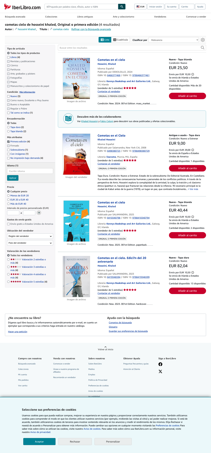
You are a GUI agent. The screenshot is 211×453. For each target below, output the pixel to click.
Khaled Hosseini (89, 121)
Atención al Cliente (131, 369)
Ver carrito (22, 385)
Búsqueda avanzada (15, 16)
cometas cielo (61, 29)
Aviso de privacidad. (40, 432)
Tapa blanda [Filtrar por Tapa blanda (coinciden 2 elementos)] (16, 131)
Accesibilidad (94, 396)
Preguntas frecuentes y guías (136, 364)
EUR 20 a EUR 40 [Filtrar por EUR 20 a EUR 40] (18, 199)
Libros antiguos (85, 16)
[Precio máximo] (29, 213)
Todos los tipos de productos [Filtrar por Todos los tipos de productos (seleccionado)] (24, 53)
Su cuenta (171, 6)
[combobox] (81, 6)
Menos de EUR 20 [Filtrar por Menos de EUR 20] (18, 195)
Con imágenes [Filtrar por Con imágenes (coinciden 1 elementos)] (17, 154)
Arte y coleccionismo (123, 16)
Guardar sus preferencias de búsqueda (128, 331)
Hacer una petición (17, 331)
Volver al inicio (105, 349)
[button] (202, 48)
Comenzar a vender (196, 16)
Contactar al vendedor (109, 91)
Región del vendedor (19, 236)
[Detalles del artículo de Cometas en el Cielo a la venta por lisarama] (76, 154)
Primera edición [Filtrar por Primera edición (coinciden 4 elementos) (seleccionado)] (18, 141)
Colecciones (51, 16)
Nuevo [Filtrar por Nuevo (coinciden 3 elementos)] (13, 96)
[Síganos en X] (160, 372)
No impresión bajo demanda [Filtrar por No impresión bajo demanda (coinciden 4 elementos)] (25, 158)
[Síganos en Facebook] (160, 365)
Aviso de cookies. (92, 428)
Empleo (91, 374)
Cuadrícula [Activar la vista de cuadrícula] (120, 39)
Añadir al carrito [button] (187, 96)
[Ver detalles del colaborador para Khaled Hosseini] (107, 63)
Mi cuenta (22, 374)
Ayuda (200, 6)
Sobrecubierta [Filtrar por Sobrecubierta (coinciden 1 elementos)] (17, 149)
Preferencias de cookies (168, 425)
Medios (91, 369)
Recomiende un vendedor (64, 377)
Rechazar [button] (75, 441)
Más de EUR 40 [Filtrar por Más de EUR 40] (17, 203)
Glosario (113, 327)
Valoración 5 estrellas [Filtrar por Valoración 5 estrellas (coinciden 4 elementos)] (28, 281)
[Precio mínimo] (13, 213)
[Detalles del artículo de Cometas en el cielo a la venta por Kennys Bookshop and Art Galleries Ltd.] (76, 78)
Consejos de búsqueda (120, 322)
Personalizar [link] (113, 441)
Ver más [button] (194, 189)
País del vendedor (17, 243)
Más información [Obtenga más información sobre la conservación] (27, 92)
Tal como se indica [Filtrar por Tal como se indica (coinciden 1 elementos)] (20, 112)
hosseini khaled (27, 29)
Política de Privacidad (97, 380)
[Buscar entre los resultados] (132, 48)
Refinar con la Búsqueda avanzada (91, 29)
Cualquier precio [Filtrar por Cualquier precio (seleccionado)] (17, 191)
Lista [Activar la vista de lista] (105, 39)
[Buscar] (121, 6)
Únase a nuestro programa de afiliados (66, 370)
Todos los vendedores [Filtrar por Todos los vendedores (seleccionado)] (21, 255)
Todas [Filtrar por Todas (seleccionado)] (12, 123)
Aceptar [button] (39, 441)
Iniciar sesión (155, 6)
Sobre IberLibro (95, 364)
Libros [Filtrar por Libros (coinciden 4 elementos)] (13, 57)
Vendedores (160, 16)
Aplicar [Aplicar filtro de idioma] (12, 178)
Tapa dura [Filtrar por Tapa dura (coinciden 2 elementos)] (15, 127)
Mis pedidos (23, 380)
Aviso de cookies (95, 391)
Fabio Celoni (106, 121)
